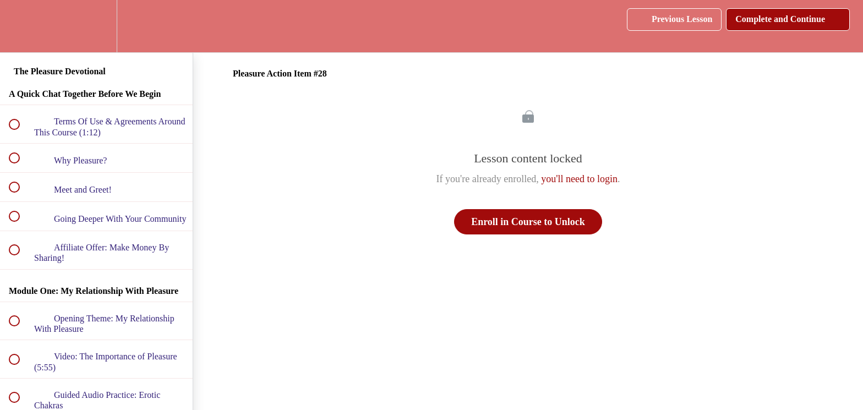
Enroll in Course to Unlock (528, 221)
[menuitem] (96, 26)
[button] (20, 26)
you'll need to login (579, 178)
